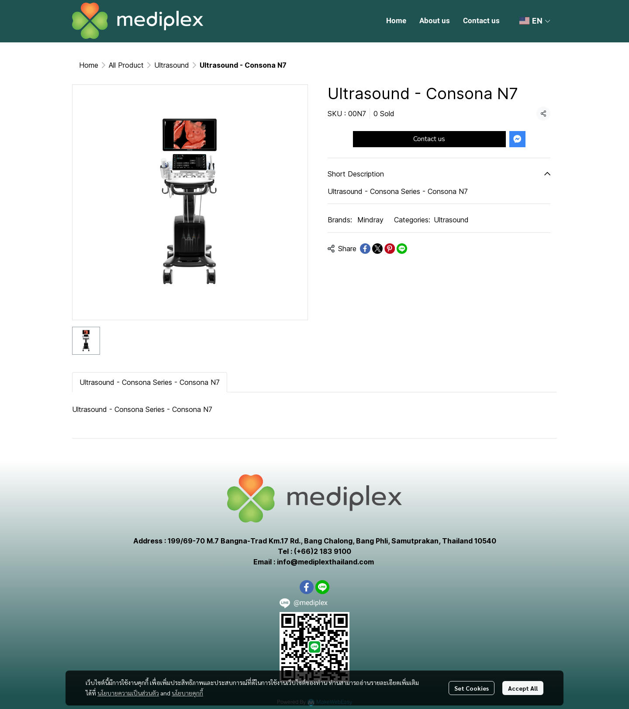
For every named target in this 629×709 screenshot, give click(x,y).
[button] (534, 21)
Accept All (523, 688)
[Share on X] (377, 248)
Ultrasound (171, 65)
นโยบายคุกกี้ (187, 693)
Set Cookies (471, 688)
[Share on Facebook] (365, 248)
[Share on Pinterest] (389, 248)
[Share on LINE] (402, 248)
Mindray (370, 219)
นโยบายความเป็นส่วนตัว (128, 693)
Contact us (429, 139)
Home (88, 65)
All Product (126, 65)
